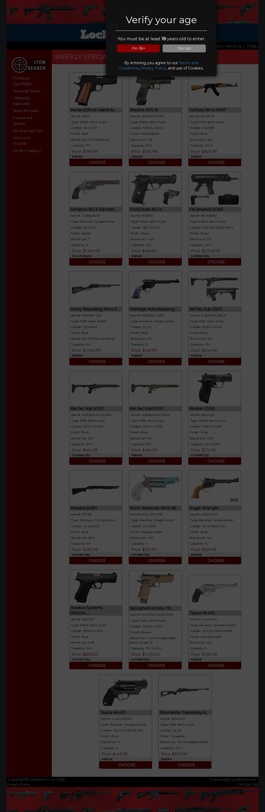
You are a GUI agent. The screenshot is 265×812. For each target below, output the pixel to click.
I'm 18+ (138, 48)
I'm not (184, 48)
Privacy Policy (153, 68)
